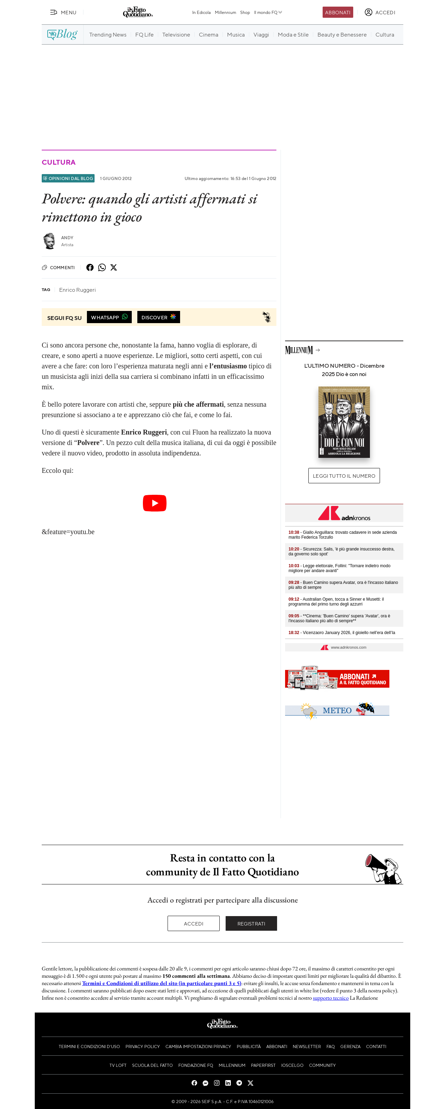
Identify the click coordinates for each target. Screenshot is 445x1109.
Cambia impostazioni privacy (198, 1046)
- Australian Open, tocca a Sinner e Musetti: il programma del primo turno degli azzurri (336, 602)
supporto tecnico (331, 997)
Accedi (194, 923)
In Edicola (201, 12)
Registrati (251, 923)
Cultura (58, 162)
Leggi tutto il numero (344, 476)
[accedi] (380, 12)
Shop (245, 12)
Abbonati (337, 12)
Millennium (225, 12)
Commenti (58, 267)
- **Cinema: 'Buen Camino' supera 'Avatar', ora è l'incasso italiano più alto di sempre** (339, 618)
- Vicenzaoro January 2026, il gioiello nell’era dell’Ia (342, 632)
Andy (67, 237)
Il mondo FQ (268, 12)
